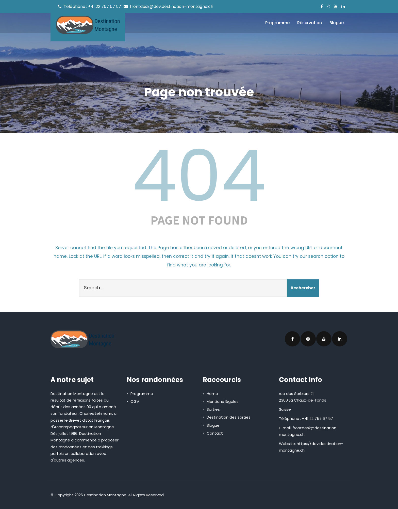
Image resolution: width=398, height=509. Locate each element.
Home (212, 393)
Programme (277, 23)
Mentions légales (223, 401)
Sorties (213, 409)
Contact (215, 433)
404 (199, 176)
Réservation (309, 23)
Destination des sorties (229, 417)
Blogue (336, 23)
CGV (134, 401)
